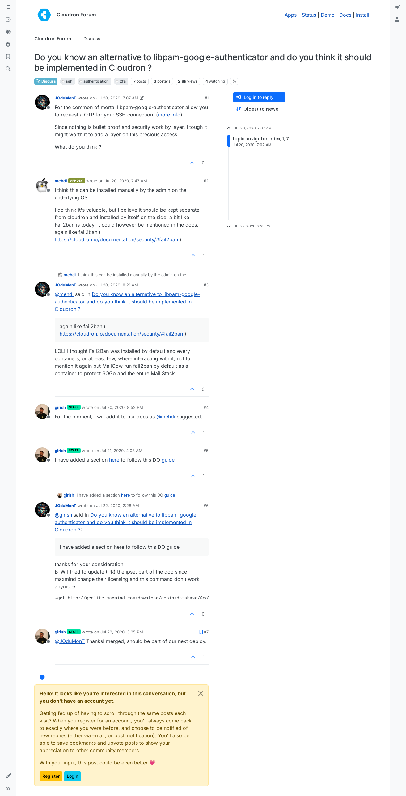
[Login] (398, 7)
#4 (206, 407)
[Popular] (8, 44)
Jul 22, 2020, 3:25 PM (121, 631)
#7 (206, 631)
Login (72, 776)
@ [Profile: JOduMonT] (70, 641)
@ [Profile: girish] (63, 515)
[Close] (200, 693)
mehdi (61, 180)
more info (169, 115)
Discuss (46, 81)
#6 (206, 505)
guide (168, 460)
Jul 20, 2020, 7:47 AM (126, 180)
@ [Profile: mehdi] (64, 294)
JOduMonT (65, 97)
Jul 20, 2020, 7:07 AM (117, 97)
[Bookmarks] (8, 57)
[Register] (398, 20)
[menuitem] (398, 7)
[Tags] (8, 32)
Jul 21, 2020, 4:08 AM (121, 450)
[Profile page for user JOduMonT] (42, 102)
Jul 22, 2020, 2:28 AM (117, 505)
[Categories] (8, 7)
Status (309, 15)
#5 (206, 450)
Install (362, 15)
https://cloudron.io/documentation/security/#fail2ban (116, 239)
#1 (207, 97)
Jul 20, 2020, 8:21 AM (117, 284)
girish (60, 407)
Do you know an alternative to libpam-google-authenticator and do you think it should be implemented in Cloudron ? (127, 301)
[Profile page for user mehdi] (42, 185)
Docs (345, 15)
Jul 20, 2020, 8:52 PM (121, 407)
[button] (8, 776)
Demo (328, 15)
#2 (206, 180)
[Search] (8, 69)
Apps (291, 15)
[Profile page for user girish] (42, 411)
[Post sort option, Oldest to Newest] (259, 109)
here (114, 460)
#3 (206, 284)
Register (51, 776)
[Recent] (8, 20)
